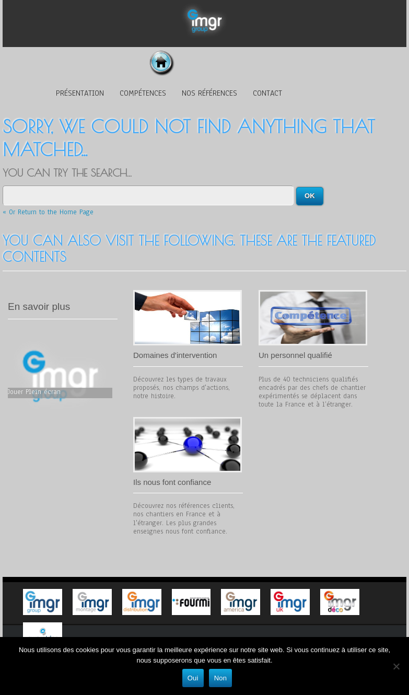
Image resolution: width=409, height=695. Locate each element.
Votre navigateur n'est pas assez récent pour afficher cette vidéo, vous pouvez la (60, 375)
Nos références (209, 93)
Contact (267, 93)
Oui (193, 678)
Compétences (143, 93)
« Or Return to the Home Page (48, 212)
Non (220, 678)
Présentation (80, 93)
